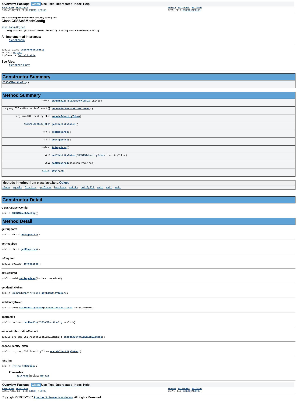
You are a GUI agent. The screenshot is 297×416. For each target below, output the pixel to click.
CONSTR (32, 10)
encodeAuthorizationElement (71, 112)
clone (6, 196)
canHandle (58, 104)
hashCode (60, 196)
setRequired (60, 171)
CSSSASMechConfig (14, 85)
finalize (30, 196)
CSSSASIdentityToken (37, 129)
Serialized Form (19, 67)
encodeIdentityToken (66, 120)
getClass (45, 196)
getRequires (60, 137)
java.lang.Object (13, 27)
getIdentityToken (63, 129)
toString (57, 179)
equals (17, 196)
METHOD (42, 10)
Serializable (17, 40)
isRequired (59, 154)
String (46, 179)
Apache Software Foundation (53, 412)
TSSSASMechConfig (78, 104)
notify (73, 196)
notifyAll (87, 196)
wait (100, 196)
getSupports (60, 145)
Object (17, 54)
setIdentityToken (63, 162)
